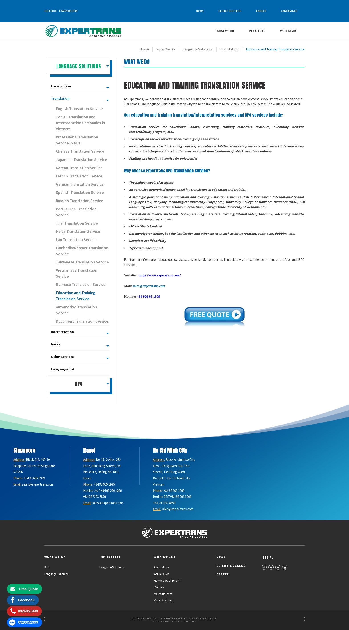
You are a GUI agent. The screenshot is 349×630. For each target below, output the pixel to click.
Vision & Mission (164, 600)
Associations (161, 567)
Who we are (288, 31)
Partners (159, 587)
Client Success (229, 11)
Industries (257, 31)
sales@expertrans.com (149, 286)
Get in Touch (161, 574)
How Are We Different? (167, 580)
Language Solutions (56, 574)
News (200, 11)
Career (261, 11)
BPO (47, 567)
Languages (289, 11)
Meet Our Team (163, 594)
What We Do (225, 31)
